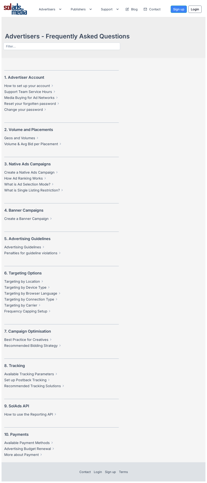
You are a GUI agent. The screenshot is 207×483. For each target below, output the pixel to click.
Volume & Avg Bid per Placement (31, 144)
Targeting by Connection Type (29, 299)
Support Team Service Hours (28, 92)
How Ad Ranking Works (23, 178)
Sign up (110, 472)
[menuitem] (49, 9)
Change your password (23, 110)
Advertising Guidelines (22, 247)
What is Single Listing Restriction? (32, 190)
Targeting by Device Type (25, 287)
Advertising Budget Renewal (27, 449)
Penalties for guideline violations (30, 253)
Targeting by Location (22, 281)
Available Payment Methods (27, 443)
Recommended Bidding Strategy (31, 346)
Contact (85, 472)
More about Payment (21, 455)
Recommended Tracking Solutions (32, 386)
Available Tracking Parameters (29, 374)
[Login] (195, 9)
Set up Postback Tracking (25, 380)
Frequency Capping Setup (25, 311)
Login (98, 472)
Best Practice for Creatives (26, 340)
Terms (123, 472)
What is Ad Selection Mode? (27, 184)
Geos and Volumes (19, 138)
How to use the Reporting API (28, 414)
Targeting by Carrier (20, 305)
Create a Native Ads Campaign (29, 172)
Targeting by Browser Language (30, 293)
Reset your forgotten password (30, 104)
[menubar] (100, 9)
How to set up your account (27, 86)
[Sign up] (179, 9)
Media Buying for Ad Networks (29, 98)
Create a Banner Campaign (26, 219)
